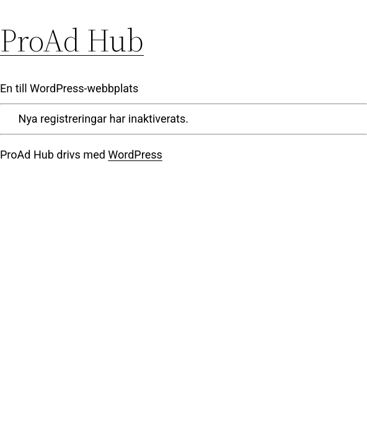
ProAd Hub (72, 40)
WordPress (135, 154)
